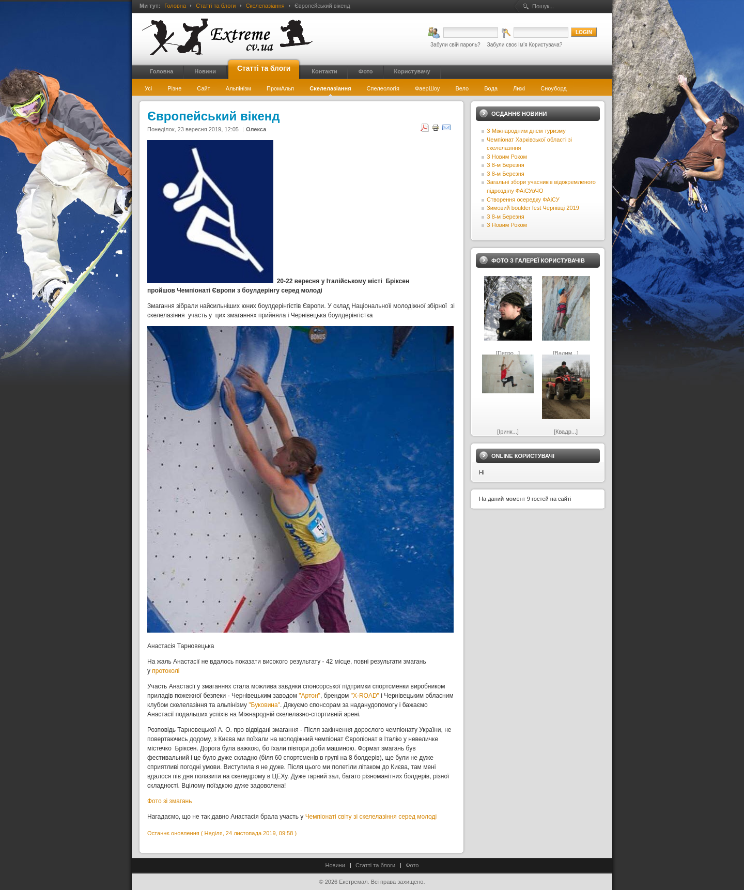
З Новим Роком (507, 157)
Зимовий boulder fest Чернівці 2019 (533, 208)
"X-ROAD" (365, 695)
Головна (175, 6)
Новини (335, 865)
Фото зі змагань (169, 801)
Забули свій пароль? (455, 45)
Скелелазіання (265, 6)
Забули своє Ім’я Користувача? (525, 45)
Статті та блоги (216, 6)
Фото (412, 865)
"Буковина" (264, 705)
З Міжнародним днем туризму (526, 131)
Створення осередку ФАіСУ (523, 199)
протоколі (165, 670)
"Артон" (309, 695)
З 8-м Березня (505, 165)
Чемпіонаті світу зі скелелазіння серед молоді (371, 816)
